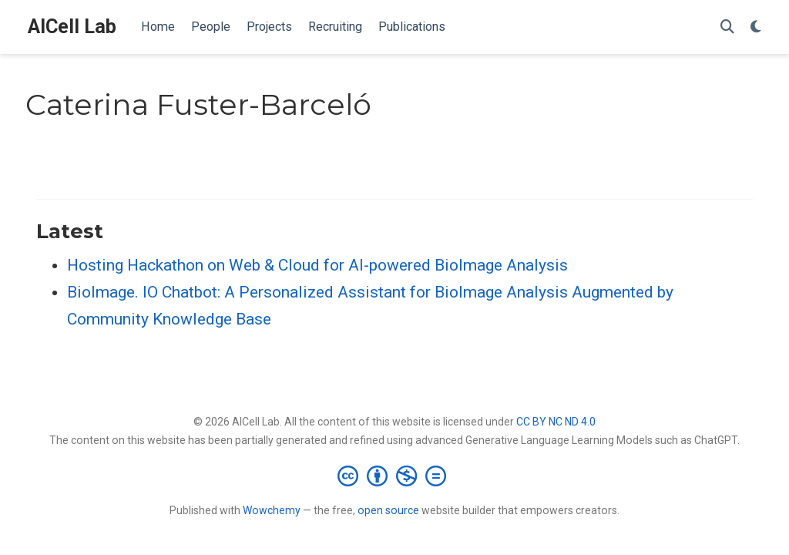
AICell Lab (72, 26)
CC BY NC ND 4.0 (556, 421)
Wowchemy (271, 510)
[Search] (727, 27)
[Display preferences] (755, 27)
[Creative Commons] (394, 476)
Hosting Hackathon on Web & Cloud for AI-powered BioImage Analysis (317, 265)
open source (388, 510)
